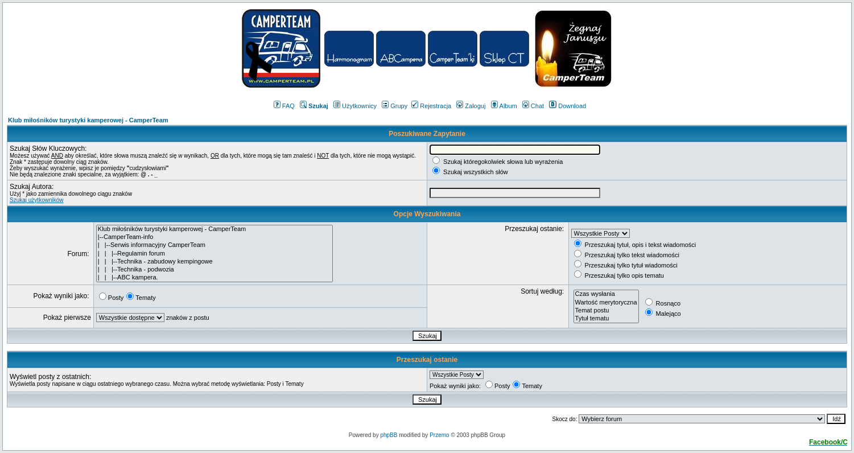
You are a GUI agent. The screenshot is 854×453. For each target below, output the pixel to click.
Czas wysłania (606, 294)
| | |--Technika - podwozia (214, 270)
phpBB (388, 435)
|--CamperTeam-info (214, 237)
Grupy (394, 105)
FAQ (284, 105)
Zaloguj (470, 105)
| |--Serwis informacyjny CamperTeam (214, 245)
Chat (533, 105)
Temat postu (606, 311)
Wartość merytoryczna (606, 303)
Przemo (439, 435)
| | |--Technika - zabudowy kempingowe (214, 262)
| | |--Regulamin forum (214, 254)
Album (504, 105)
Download (567, 105)
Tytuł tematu (606, 319)
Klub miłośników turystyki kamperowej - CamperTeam (88, 120)
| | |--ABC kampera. (214, 278)
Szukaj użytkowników (36, 200)
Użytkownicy (355, 105)
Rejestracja (431, 105)
